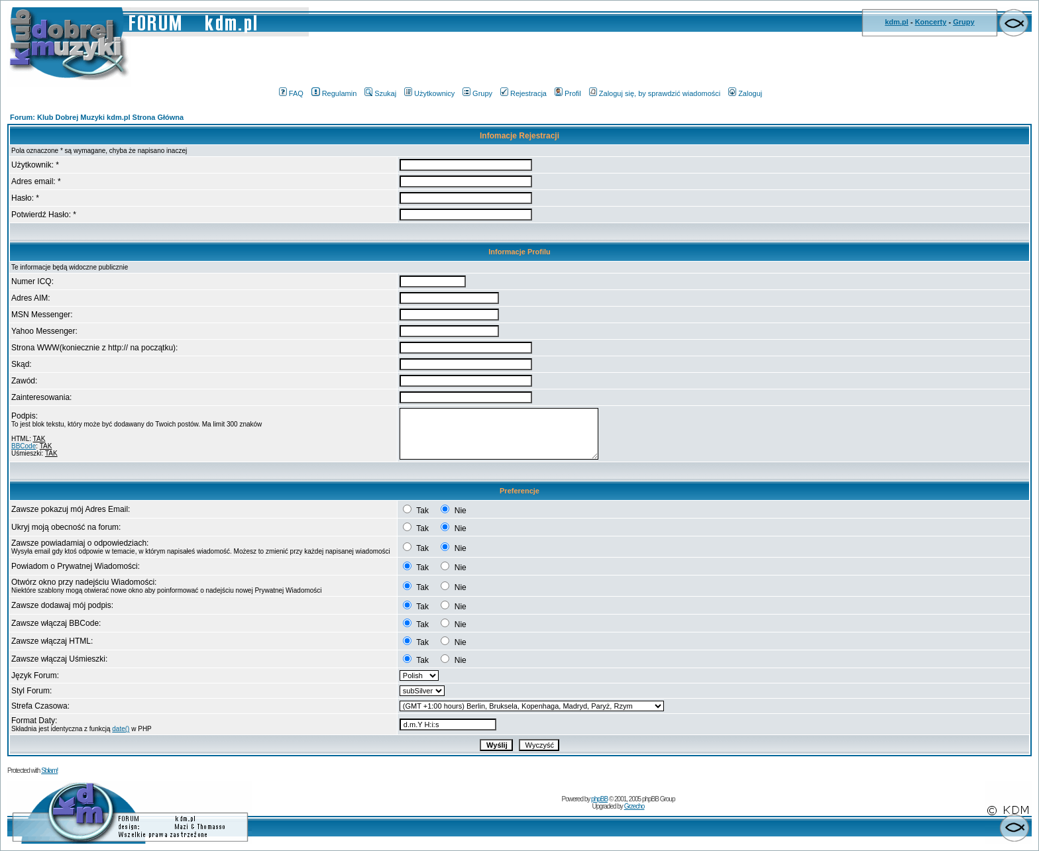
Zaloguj (745, 93)
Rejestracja (523, 93)
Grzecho (634, 806)
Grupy (963, 22)
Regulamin (334, 93)
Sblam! (49, 770)
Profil (568, 93)
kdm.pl (896, 22)
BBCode (23, 446)
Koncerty (931, 22)
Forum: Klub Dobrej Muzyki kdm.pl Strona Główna (97, 117)
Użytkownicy (429, 93)
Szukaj (380, 93)
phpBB (599, 799)
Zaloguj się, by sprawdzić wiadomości (654, 93)
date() (120, 728)
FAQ (291, 93)
